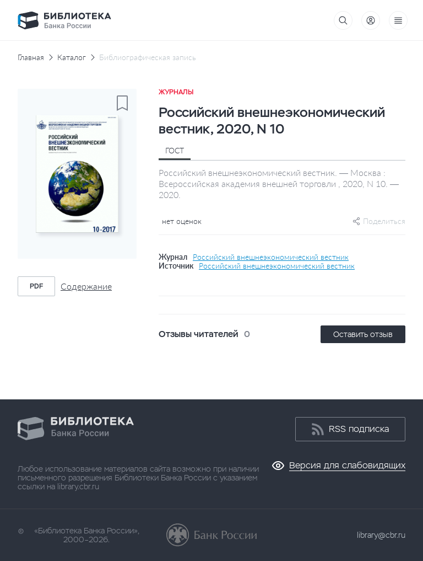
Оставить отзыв (363, 334)
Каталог (71, 57)
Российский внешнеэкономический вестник (271, 257)
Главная (31, 57)
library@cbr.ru (381, 535)
